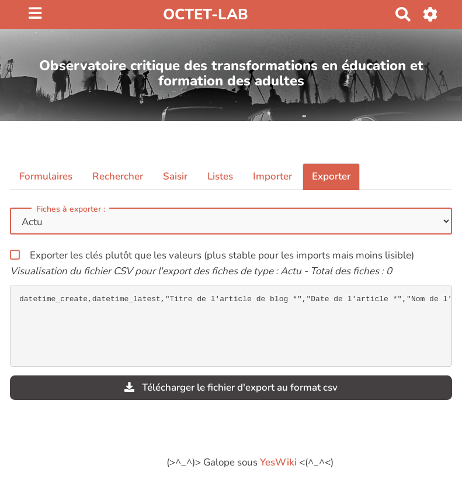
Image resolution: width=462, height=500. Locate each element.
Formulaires (45, 176)
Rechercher (117, 176)
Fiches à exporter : (70, 209)
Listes (220, 176)
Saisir (175, 176)
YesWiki (278, 462)
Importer (272, 176)
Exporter (331, 176)
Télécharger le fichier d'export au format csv (231, 387)
